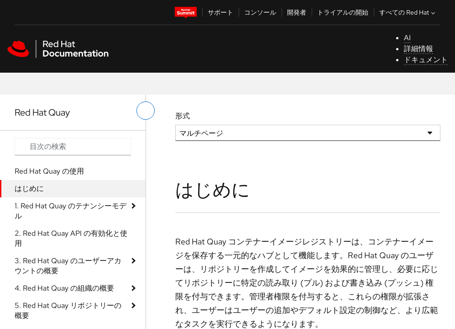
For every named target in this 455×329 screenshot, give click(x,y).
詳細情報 (418, 48)
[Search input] (73, 146)
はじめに (29, 188)
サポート (220, 12)
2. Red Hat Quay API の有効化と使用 (71, 238)
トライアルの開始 (342, 12)
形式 (182, 116)
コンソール (260, 12)
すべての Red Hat (408, 12)
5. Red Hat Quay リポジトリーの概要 (68, 310)
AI (407, 37)
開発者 (296, 12)
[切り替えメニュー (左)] (145, 110)
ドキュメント (426, 59)
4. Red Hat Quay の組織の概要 (64, 288)
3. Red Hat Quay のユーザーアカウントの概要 (68, 266)
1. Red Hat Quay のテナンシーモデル (70, 211)
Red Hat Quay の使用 (49, 171)
